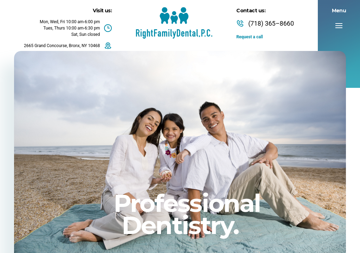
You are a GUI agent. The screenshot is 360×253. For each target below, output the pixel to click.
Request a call (249, 36)
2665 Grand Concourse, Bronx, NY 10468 (68, 46)
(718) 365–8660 (265, 23)
